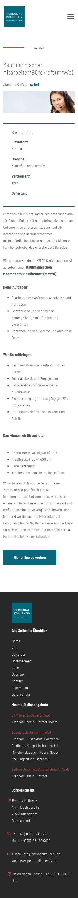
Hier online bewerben (30, 557)
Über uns (18, 674)
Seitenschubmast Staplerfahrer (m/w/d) (40, 769)
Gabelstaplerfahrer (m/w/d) (31, 732)
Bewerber (18, 654)
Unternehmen (21, 661)
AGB (15, 647)
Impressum (20, 687)
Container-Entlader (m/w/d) (31, 715)
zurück (39, 47)
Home (16, 641)
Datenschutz (21, 694)
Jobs (15, 667)
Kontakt (17, 681)
